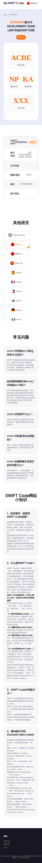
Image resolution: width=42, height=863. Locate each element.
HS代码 (7, 844)
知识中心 (7, 841)
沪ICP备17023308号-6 (30, 856)
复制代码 (21, 37)
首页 (5, 15)
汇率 (5, 847)
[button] (21, 353)
